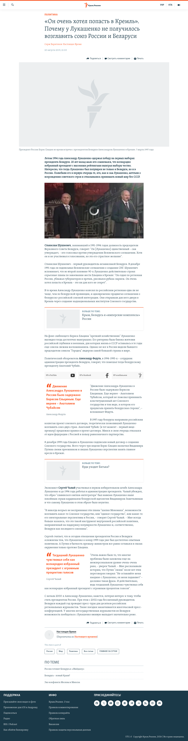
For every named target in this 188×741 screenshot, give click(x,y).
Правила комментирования (63, 707)
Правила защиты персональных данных (70, 730)
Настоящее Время (72, 44)
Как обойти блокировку (16, 730)
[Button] (93, 59)
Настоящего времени (85, 637)
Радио (7, 719)
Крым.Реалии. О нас (59, 702)
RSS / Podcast (10, 724)
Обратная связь (57, 719)
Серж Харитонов (53, 44)
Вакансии (54, 724)
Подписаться (10, 713)
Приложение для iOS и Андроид (20, 707)
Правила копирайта (59, 713)
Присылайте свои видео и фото (20, 702)
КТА (170, 5)
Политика (51, 14)
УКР (162, 5)
